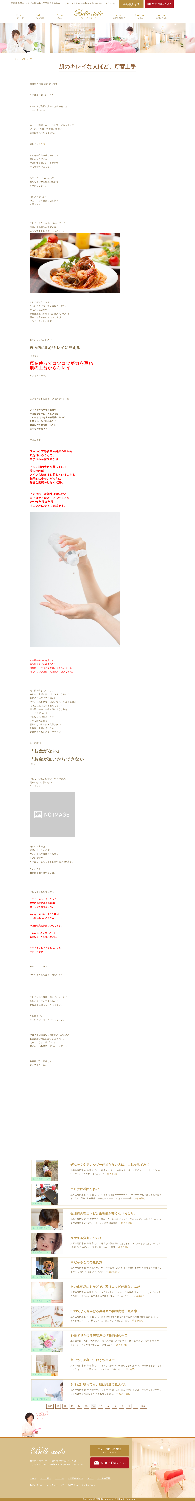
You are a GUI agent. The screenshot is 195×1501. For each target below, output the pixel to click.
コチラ (42, 144)
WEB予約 (73, 1485)
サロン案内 (38, 16)
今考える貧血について (86, 1238)
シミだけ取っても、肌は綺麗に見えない (98, 1384)
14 (79, 1406)
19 (114, 1406)
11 (58, 1406)
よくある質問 (104, 1478)
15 (86, 1406)
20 (121, 1406)
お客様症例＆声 (117, 16)
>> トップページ (24, 59)
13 (72, 1406)
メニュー (59, 16)
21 (129, 1406)
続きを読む (112, 1174)
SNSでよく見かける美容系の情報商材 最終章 (103, 1311)
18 (107, 1406)
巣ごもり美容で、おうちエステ (92, 1360)
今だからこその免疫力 (86, 1262)
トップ (17, 16)
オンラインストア (56, 1485)
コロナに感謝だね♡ (84, 1189)
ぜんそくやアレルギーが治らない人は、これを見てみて (110, 1164)
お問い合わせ (160, 16)
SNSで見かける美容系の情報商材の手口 (99, 1335)
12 (65, 1406)
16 (93, 1406)
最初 (50, 1406)
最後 (143, 1406)
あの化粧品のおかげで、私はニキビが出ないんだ (105, 1286)
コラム (139, 16)
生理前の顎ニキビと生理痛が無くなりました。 (103, 1213)
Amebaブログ (88, 1485)
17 (100, 1406)
